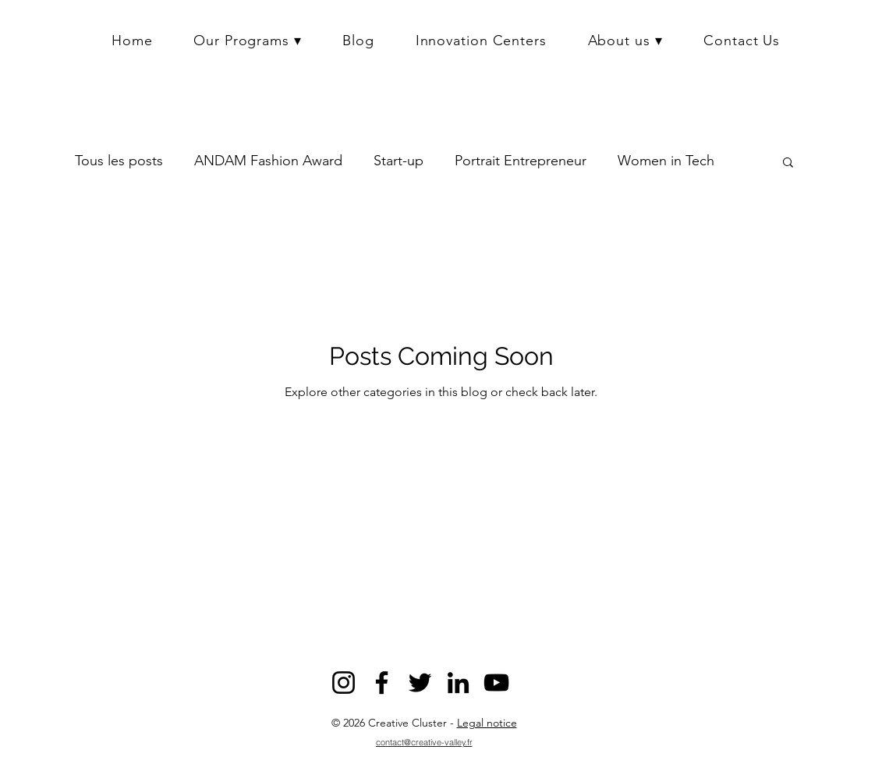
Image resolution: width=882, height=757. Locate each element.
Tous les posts (119, 160)
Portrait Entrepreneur (520, 160)
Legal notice (487, 723)
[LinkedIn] (458, 682)
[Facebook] (382, 682)
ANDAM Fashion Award (268, 160)
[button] (247, 40)
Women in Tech (666, 160)
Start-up (398, 160)
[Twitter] (420, 682)
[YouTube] (496, 682)
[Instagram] (343, 682)
